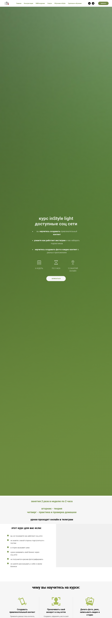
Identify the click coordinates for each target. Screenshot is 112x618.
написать (103, 3)
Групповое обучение (75, 3)
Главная (18, 3)
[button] (56, 278)
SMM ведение (40, 3)
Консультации (28, 3)
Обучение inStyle (59, 3)
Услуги (49, 3)
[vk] (89, 3)
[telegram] (93, 3)
